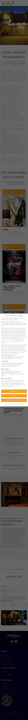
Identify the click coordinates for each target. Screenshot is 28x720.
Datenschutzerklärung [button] (14, 404)
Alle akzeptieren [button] (14, 391)
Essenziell (5, 361)
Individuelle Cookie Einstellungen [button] (14, 400)
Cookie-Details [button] (7, 404)
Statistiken (5, 369)
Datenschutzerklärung (6, 340)
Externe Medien (6, 378)
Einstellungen (11, 341)
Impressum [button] (21, 404)
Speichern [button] (14, 396)
